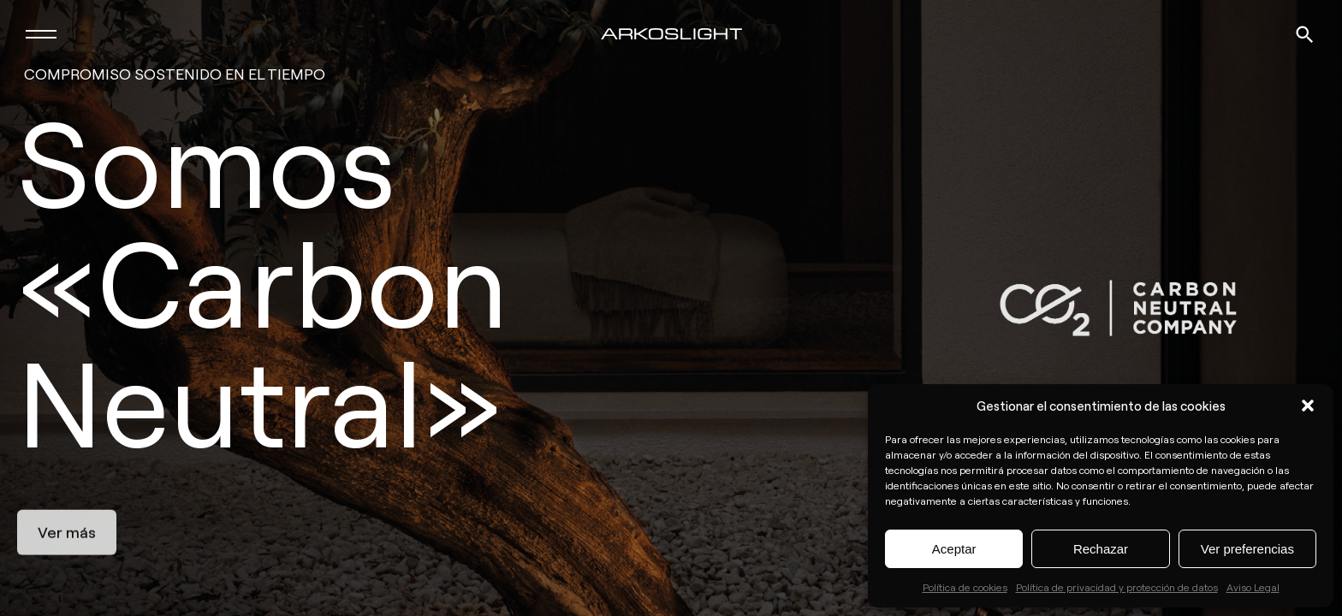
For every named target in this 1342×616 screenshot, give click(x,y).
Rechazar (1100, 549)
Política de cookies (965, 587)
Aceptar (954, 549)
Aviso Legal (1253, 587)
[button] (1307, 405)
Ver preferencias (1247, 549)
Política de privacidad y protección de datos (1117, 587)
